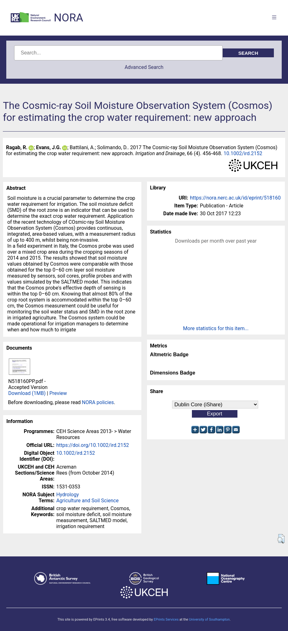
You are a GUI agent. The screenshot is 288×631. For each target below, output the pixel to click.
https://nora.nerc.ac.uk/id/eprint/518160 (235, 198)
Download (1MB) (27, 393)
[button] (281, 539)
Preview (58, 393)
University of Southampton (209, 619)
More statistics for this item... (216, 328)
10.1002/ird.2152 (243, 153)
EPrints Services (166, 619)
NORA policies (98, 402)
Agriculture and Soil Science (87, 501)
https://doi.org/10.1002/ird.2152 (92, 445)
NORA (68, 17)
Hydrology (67, 495)
